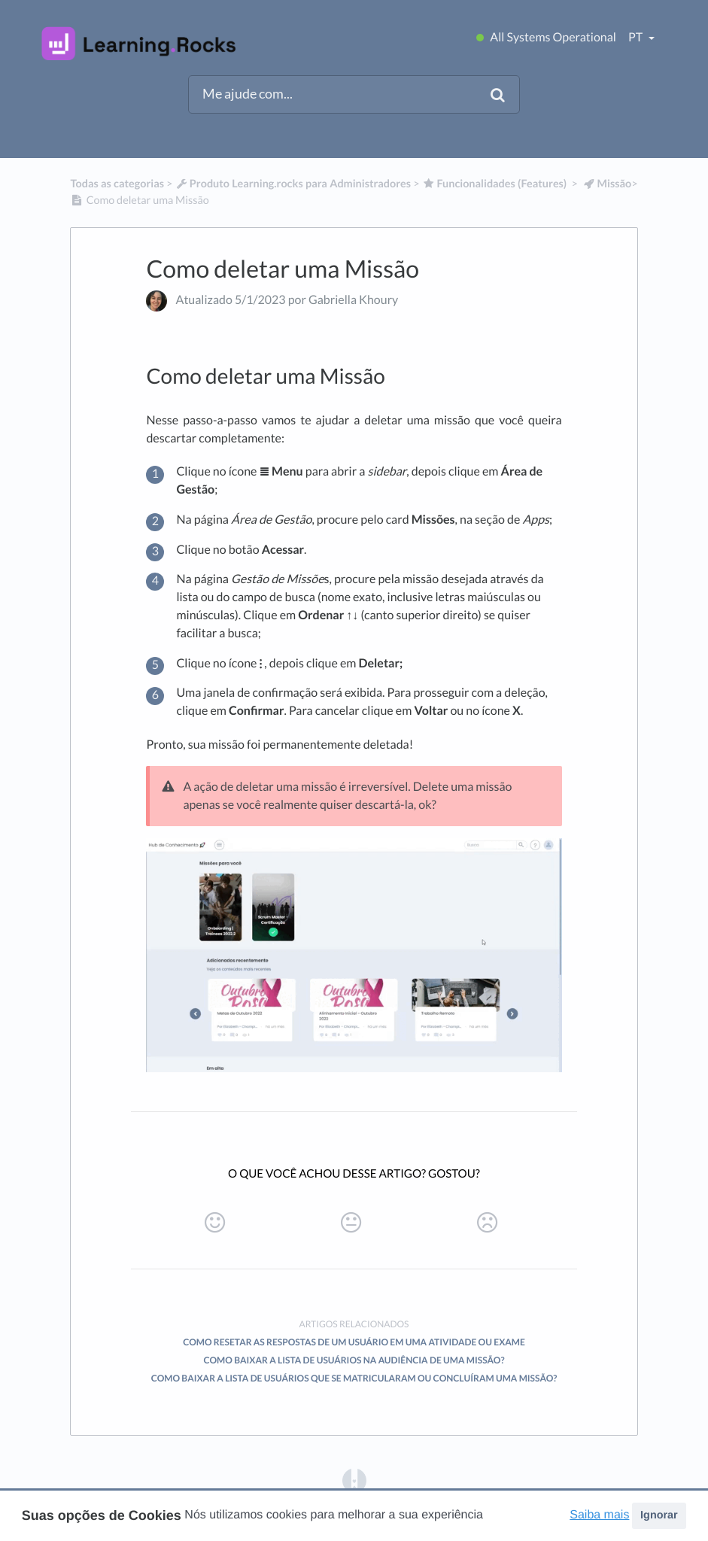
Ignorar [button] (659, 1515)
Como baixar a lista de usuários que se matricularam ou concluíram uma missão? (354, 1378)
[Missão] (606, 184)
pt (636, 37)
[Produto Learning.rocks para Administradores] (293, 184)
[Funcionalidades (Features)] (494, 184)
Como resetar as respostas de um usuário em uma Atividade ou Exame (354, 1342)
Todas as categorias (117, 184)
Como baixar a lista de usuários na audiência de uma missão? (353, 1360)
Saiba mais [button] (599, 1515)
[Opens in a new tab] (354, 1480)
